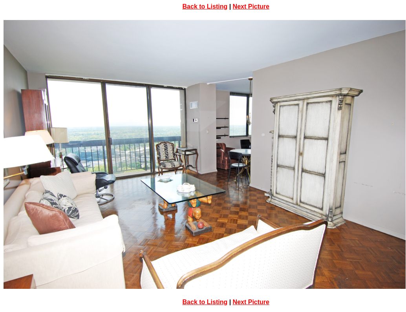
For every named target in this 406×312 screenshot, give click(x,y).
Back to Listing (205, 6)
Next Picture (251, 6)
